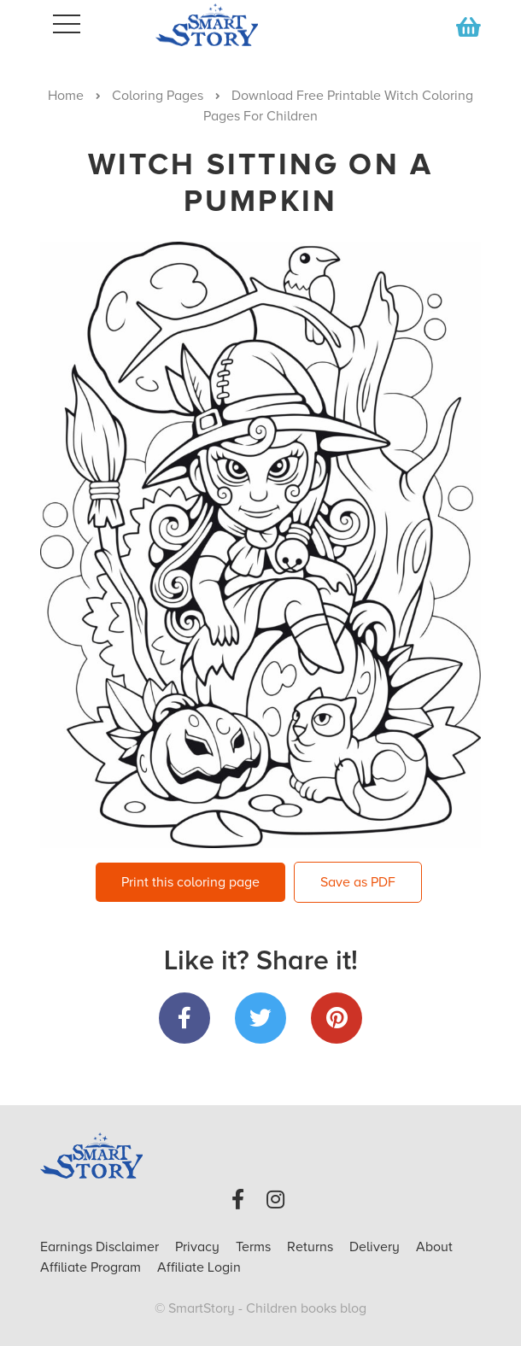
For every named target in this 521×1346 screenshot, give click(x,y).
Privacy (199, 1246)
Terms (255, 1246)
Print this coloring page (190, 882)
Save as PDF (357, 882)
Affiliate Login (199, 1267)
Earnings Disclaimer (101, 1246)
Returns (312, 1246)
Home (66, 95)
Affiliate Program (92, 1267)
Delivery (376, 1246)
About (434, 1246)
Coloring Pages (157, 95)
